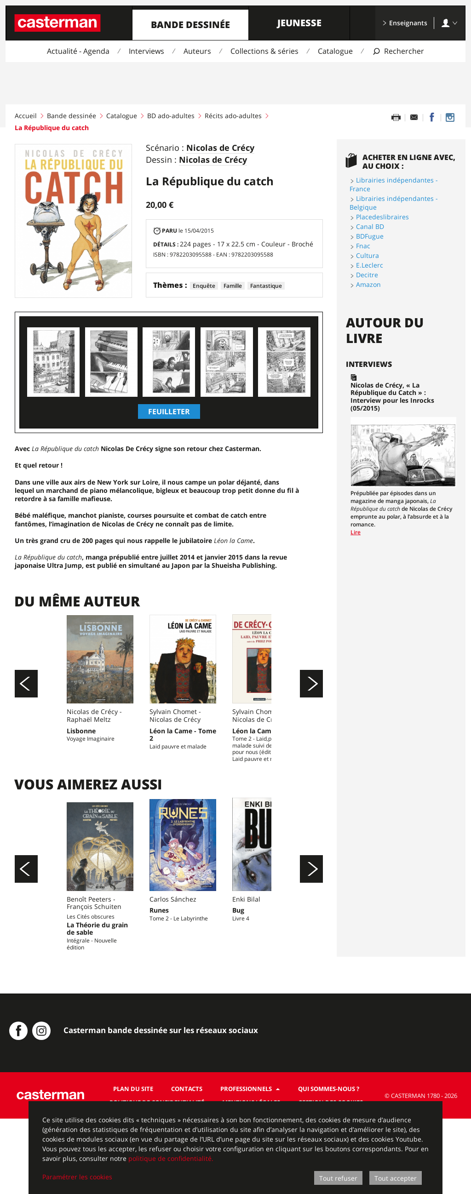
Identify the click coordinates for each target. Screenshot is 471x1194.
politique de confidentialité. (170, 1158)
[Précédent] (26, 702)
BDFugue (370, 236)
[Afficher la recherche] (398, 51)
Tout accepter (395, 1178)
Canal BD (370, 226)
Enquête (204, 286)
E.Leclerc (369, 265)
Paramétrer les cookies (77, 1176)
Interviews (146, 51)
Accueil (26, 115)
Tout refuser (338, 1178)
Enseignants (404, 22)
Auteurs (197, 51)
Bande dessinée (190, 24)
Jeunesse (299, 23)
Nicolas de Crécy (220, 148)
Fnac (363, 245)
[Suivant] (311, 702)
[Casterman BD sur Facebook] (18, 1106)
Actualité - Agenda (78, 51)
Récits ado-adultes (233, 115)
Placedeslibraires (382, 216)
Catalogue (335, 51)
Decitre (367, 274)
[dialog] (235, 1147)
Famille (233, 286)
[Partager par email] (414, 118)
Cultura (367, 255)
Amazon (368, 284)
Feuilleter (169, 411)
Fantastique (266, 286)
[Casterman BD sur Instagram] (450, 118)
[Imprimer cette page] (396, 118)
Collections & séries (264, 51)
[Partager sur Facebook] (432, 118)
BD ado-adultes (171, 115)
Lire (355, 532)
